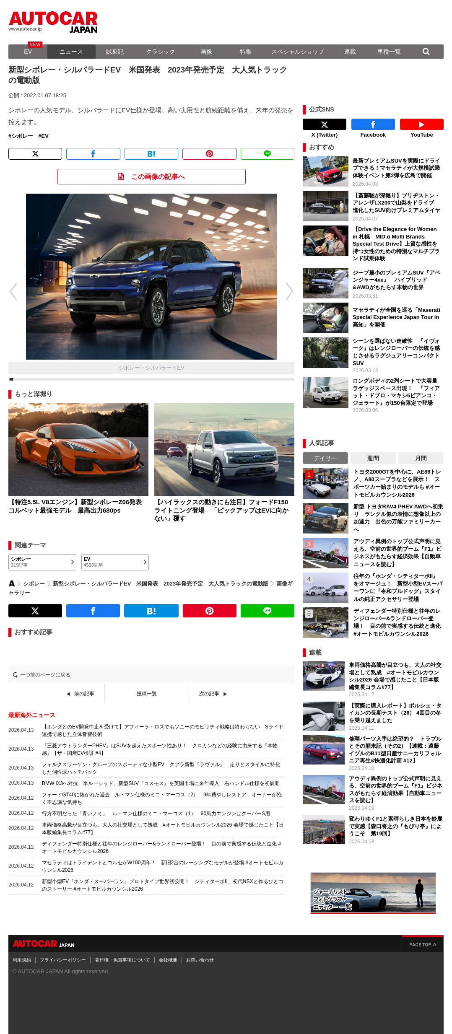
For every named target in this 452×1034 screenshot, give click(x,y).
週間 (373, 458)
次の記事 (209, 694)
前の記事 (84, 694)
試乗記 (115, 51)
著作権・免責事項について (122, 959)
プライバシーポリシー (63, 959)
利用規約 (22, 959)
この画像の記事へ (158, 176)
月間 (421, 458)
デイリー (325, 458)
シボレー (22, 136)
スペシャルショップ (297, 51)
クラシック (160, 51)
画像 (206, 51)
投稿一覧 (147, 694)
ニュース (71, 51)
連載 (350, 51)
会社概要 (168, 959)
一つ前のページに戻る (45, 675)
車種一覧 (389, 51)
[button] (293, 291)
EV (28, 51)
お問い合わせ (200, 959)
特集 (246, 51)
